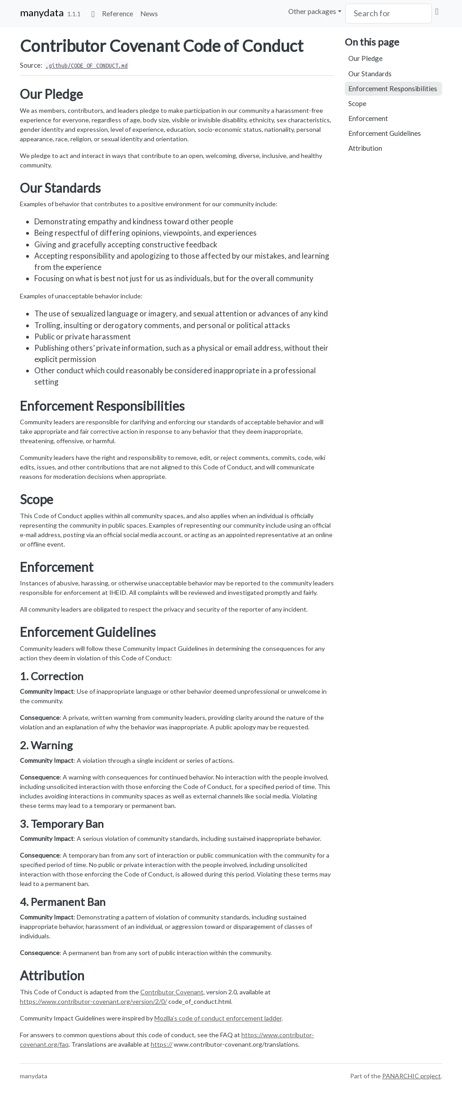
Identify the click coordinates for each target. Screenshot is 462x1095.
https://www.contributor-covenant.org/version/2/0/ (93, 1001)
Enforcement (368, 118)
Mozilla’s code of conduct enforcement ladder (218, 1018)
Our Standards (370, 74)
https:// (161, 1044)
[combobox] (388, 13)
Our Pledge (365, 58)
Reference (117, 13)
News (149, 13)
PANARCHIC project (411, 1076)
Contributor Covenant (171, 992)
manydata (42, 12)
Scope (357, 103)
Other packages (312, 11)
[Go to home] (93, 13)
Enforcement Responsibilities (392, 88)
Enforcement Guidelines (384, 133)
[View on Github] (437, 11)
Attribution (365, 148)
